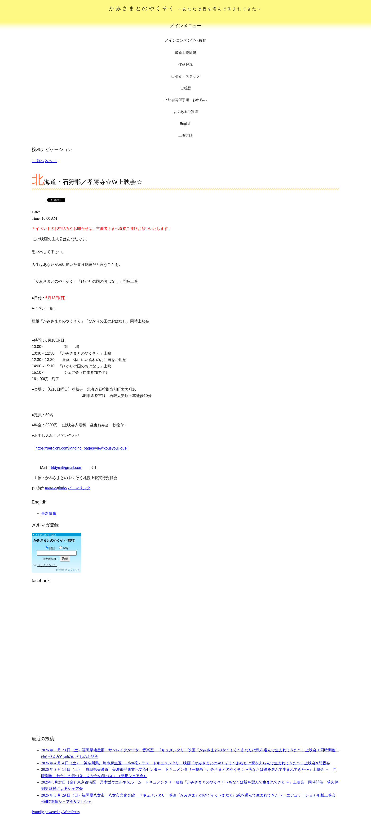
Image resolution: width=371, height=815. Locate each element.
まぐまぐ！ (74, 569)
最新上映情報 (185, 52)
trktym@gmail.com (66, 468)
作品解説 (185, 64)
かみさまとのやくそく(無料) (54, 540)
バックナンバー (47, 565)
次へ (51, 161)
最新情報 (48, 514)
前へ (38, 161)
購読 (50, 548)
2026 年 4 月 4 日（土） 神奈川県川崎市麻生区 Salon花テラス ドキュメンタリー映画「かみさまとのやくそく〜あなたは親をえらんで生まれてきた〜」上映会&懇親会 (185, 763)
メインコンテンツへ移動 (185, 40)
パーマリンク (79, 488)
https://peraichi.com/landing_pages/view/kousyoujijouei (81, 448)
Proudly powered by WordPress (56, 812)
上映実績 (185, 135)
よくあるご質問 (185, 112)
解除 (64, 548)
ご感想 (185, 88)
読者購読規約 (50, 558)
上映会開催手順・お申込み (185, 100)
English (185, 123)
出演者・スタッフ (185, 76)
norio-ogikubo (56, 488)
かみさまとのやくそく (185, 8)
